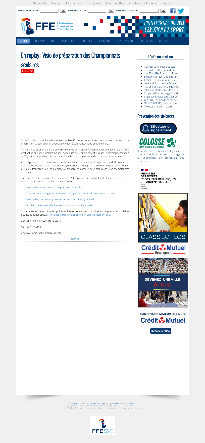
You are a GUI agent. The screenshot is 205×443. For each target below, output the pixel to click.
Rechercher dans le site (127, 10)
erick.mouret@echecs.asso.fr (131, 408)
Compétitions (68, 41)
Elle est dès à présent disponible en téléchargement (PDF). (79, 214)
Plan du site (40, 3)
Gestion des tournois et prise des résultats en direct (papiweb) (60, 199)
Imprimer (166, 3)
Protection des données (124, 403)
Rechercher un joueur (28, 10)
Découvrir (39, 41)
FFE (52, 41)
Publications (74, 3)
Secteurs (87, 41)
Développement (125, 41)
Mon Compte (94, 3)
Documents (104, 41)
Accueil (23, 41)
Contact (57, 3)
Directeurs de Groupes (142, 3)
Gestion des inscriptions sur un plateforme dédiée (53, 187)
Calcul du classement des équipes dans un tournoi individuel (58, 205)
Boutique (164, 41)
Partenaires (146, 41)
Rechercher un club (77, 10)
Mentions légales (101, 403)
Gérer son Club (115, 3)
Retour (75, 238)
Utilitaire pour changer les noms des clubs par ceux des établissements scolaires (70, 193)
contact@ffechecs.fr (96, 408)
